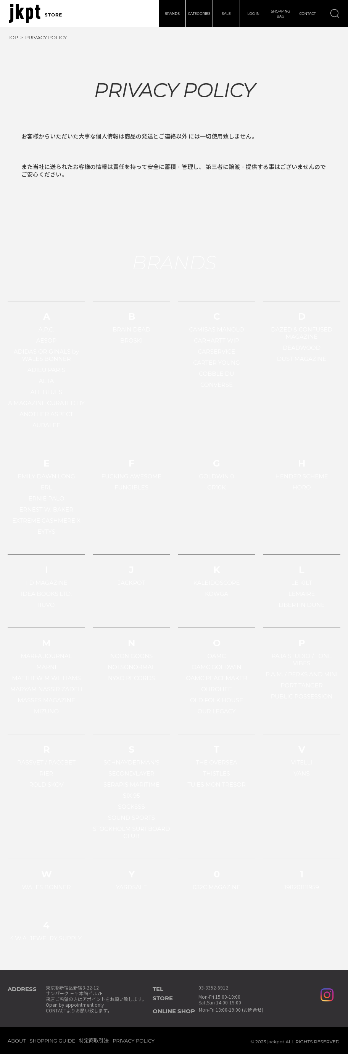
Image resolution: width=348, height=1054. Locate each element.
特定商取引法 (94, 1040)
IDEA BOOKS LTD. (46, 593)
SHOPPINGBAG (280, 13)
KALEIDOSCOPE (216, 582)
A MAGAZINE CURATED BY (46, 403)
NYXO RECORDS (131, 678)
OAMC (216, 656)
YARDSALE (131, 887)
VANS (301, 773)
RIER (46, 773)
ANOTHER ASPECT (46, 414)
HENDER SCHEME (301, 476)
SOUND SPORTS (131, 817)
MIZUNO (46, 711)
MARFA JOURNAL (46, 656)
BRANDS (172, 13)
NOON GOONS (131, 656)
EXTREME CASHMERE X (46, 520)
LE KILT (301, 582)
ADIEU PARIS (46, 369)
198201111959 (301, 887)
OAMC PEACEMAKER (216, 678)
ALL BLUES (46, 392)
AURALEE (46, 425)
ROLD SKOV (46, 784)
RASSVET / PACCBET (46, 762)
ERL (46, 487)
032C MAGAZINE (216, 887)
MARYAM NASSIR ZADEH (46, 689)
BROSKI (131, 340)
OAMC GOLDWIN (216, 667)
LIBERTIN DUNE (302, 604)
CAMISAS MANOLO (216, 329)
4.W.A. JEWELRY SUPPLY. (46, 938)
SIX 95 (131, 795)
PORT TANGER (301, 685)
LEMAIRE (301, 593)
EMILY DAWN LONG (46, 476)
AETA (46, 381)
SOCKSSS (131, 806)
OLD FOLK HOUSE (216, 700)
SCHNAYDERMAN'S (131, 762)
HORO (301, 487)
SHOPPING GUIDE (53, 1041)
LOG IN (253, 13)
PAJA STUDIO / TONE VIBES (301, 659)
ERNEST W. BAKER (46, 509)
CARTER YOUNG (216, 362)
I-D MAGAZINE (46, 582)
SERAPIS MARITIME (131, 784)
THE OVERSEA (216, 762)
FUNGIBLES (131, 487)
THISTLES (216, 773)
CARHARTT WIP (216, 340)
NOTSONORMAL (131, 667)
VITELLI (302, 762)
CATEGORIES (199, 13)
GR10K (216, 487)
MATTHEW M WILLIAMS (46, 678)
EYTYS (46, 531)
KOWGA (216, 593)
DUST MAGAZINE (302, 358)
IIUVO (46, 604)
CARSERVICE (216, 351)
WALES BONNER (46, 887)
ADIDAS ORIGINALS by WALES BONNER (46, 355)
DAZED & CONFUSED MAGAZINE (301, 333)
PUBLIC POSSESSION (301, 696)
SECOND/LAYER (131, 773)
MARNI (46, 667)
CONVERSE (216, 384)
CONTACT (307, 13)
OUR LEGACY (216, 711)
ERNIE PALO (46, 498)
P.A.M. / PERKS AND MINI (302, 674)
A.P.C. (47, 329)
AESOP (46, 340)
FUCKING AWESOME (132, 476)
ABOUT (17, 1041)
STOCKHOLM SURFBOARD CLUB (131, 832)
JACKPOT (131, 582)
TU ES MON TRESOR (216, 784)
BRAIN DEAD (131, 329)
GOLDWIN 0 (216, 476)
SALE (226, 13)
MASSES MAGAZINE (46, 700)
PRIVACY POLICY (134, 1041)
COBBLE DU (216, 373)
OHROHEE (216, 689)
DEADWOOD (302, 347)
